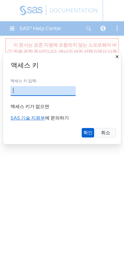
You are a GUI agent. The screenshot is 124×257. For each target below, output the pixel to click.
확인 (88, 133)
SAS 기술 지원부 (27, 118)
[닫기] (117, 57)
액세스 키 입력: (23, 80)
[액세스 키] (43, 91)
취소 (105, 133)
